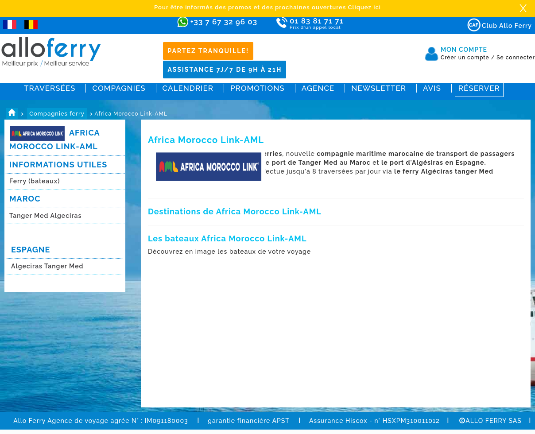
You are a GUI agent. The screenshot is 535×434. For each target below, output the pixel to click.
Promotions (257, 88)
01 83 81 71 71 (342, 23)
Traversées (49, 88)
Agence (318, 88)
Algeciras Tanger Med (47, 266)
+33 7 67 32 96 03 (223, 21)
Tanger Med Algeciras (45, 215)
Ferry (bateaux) (35, 181)
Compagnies (118, 88)
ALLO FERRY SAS (490, 420)
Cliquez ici (364, 7)
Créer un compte (468, 57)
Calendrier (188, 88)
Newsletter (378, 88)
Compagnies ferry (57, 113)
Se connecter (515, 57)
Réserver (479, 88)
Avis (432, 88)
